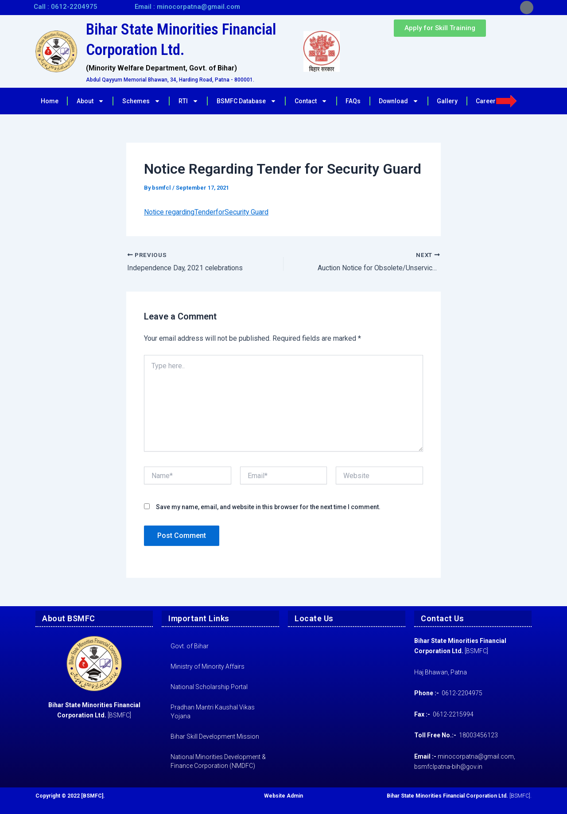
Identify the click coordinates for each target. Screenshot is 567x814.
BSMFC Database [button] (246, 101)
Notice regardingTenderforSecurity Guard (207, 212)
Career (496, 101)
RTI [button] (188, 101)
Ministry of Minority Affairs (208, 666)
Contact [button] (311, 101)
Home (49, 101)
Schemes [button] (141, 101)
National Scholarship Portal (209, 686)
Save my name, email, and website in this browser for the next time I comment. (268, 506)
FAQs (353, 101)
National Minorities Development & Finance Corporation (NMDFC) (218, 761)
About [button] (90, 101)
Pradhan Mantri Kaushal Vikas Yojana (213, 712)
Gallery (447, 101)
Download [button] (399, 101)
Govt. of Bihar (190, 646)
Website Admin (283, 796)
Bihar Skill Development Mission (215, 736)
